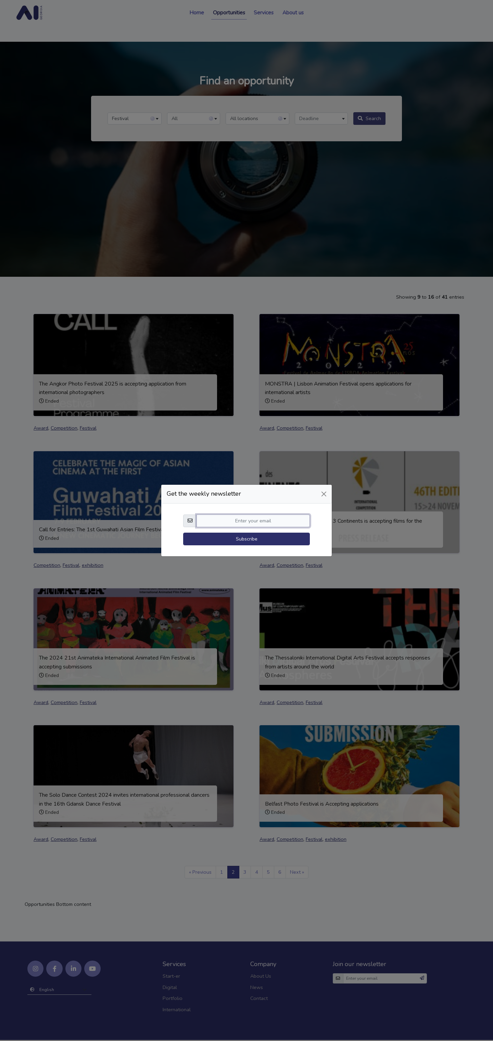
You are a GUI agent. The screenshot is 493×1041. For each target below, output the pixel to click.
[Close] (324, 478)
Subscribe (246, 523)
